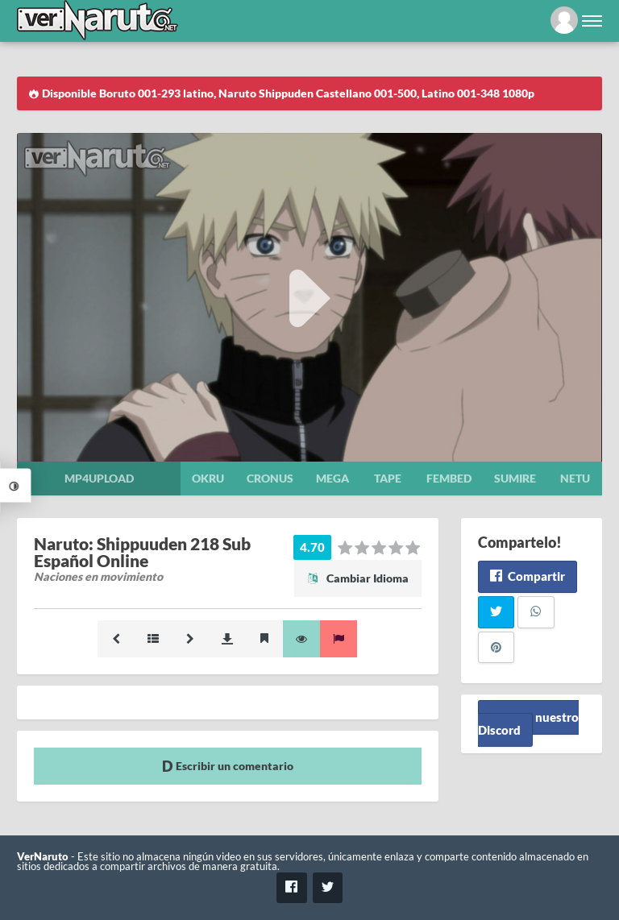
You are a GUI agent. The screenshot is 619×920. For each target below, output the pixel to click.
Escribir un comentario (227, 766)
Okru (208, 478)
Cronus (270, 478)
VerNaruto (43, 857)
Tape (387, 478)
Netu (575, 478)
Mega (332, 478)
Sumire (515, 478)
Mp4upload (99, 478)
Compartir (527, 576)
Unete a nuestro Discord (528, 723)
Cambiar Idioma (358, 578)
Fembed (449, 478)
